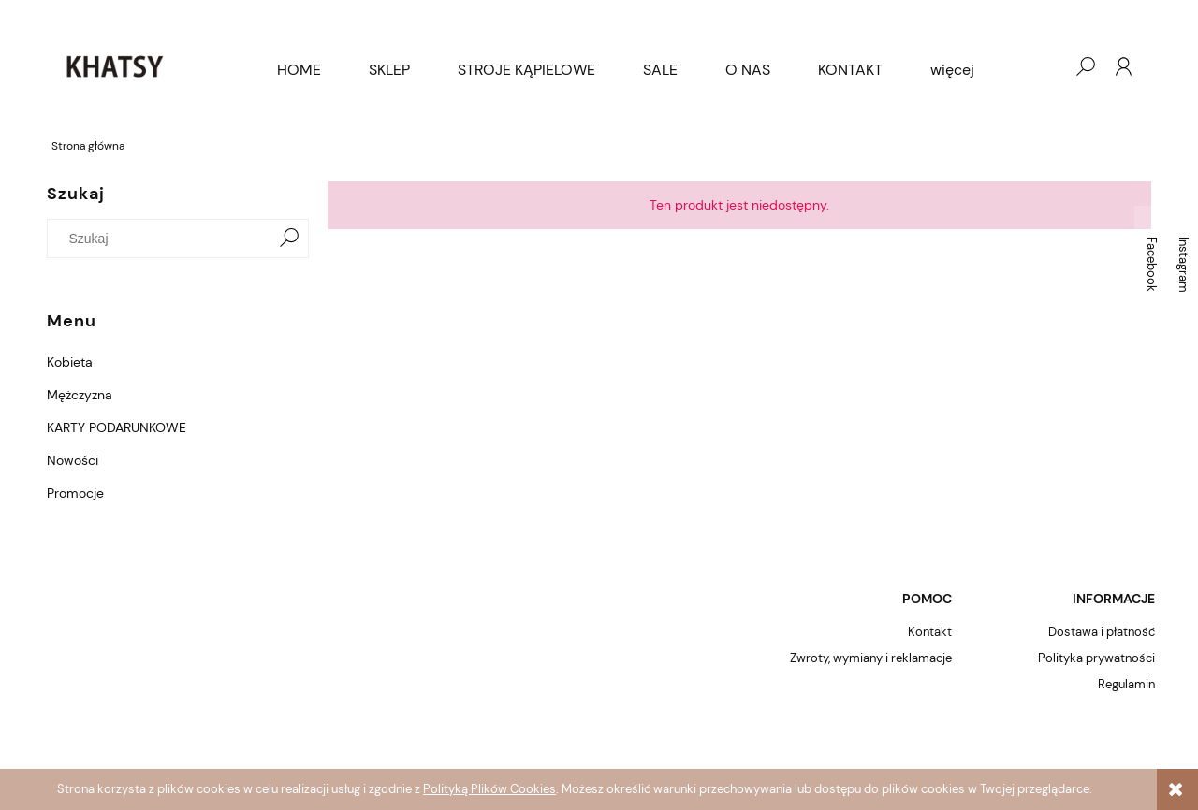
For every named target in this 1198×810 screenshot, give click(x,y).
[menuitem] (299, 70)
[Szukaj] (289, 238)
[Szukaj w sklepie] (163, 238)
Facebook (1152, 264)
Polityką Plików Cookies (489, 789)
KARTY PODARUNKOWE (116, 427)
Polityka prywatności (1096, 658)
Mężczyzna (79, 394)
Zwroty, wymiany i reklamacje (871, 658)
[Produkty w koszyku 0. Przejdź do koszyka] (1047, 66)
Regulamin (1126, 684)
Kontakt (930, 632)
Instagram (1183, 265)
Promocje (75, 493)
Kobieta (70, 362)
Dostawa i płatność (1101, 632)
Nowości (72, 460)
